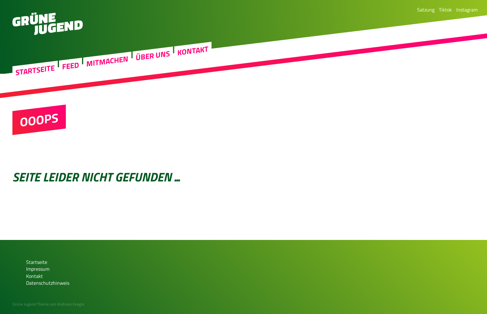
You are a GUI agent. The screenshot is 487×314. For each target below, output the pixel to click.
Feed (70, 85)
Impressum (37, 268)
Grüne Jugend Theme (30, 304)
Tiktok (445, 9)
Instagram (467, 9)
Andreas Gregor (71, 304)
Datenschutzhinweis (47, 282)
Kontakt (192, 70)
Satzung (426, 9)
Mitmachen (107, 81)
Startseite (35, 90)
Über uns (153, 75)
